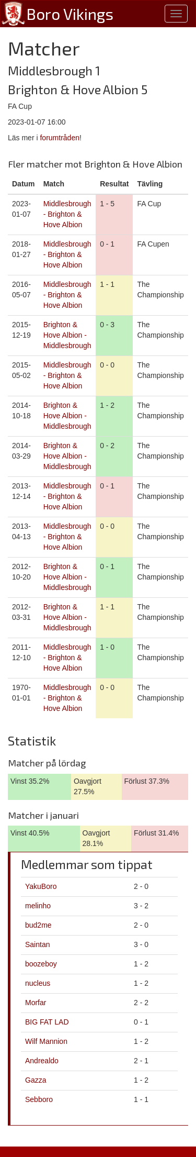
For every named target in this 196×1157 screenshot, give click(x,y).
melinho (38, 906)
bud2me (38, 925)
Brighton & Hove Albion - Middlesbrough (67, 335)
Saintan (37, 944)
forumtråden (59, 138)
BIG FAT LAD (47, 1022)
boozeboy (41, 964)
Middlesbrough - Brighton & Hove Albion (67, 214)
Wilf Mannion (46, 1041)
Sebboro (39, 1099)
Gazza (35, 1080)
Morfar (35, 1002)
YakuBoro (40, 886)
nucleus (37, 983)
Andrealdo (42, 1060)
